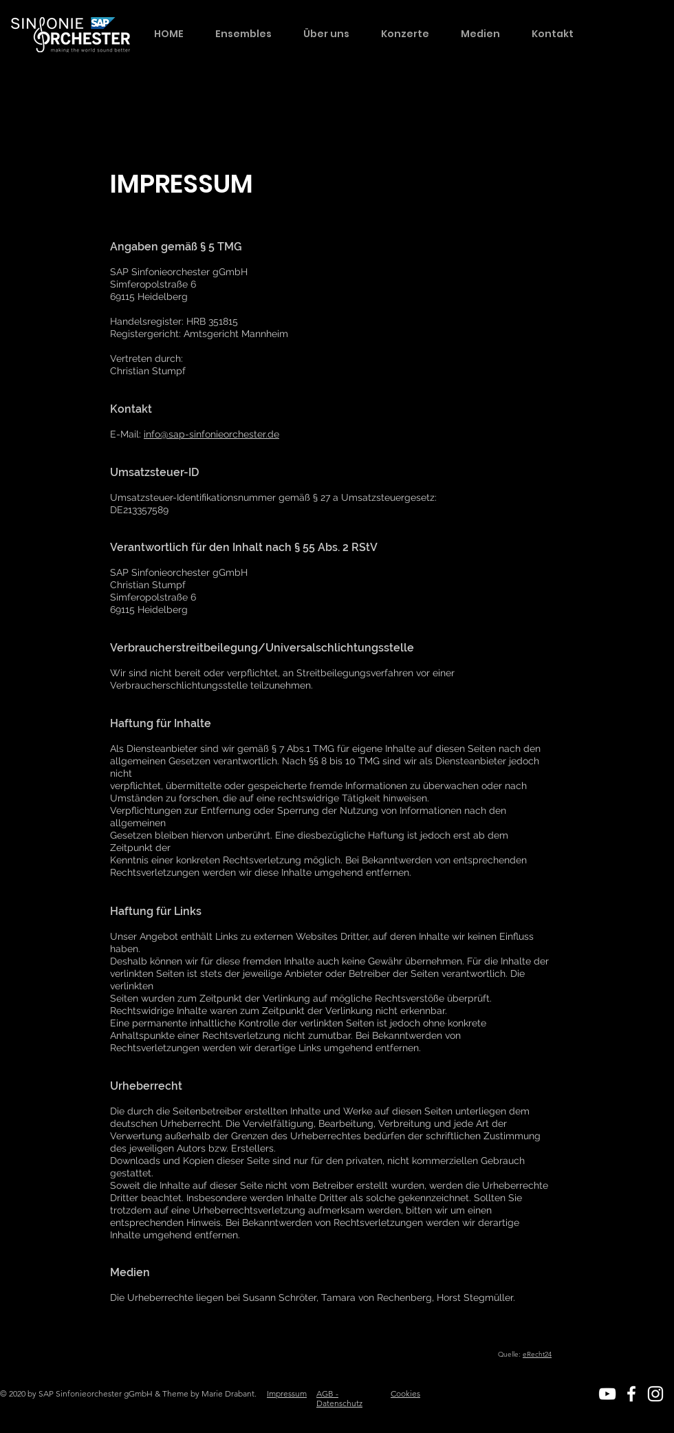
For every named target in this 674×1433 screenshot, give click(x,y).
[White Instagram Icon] (655, 1393)
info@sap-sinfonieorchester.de (211, 434)
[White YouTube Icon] (607, 1393)
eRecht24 (537, 1354)
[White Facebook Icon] (631, 1393)
